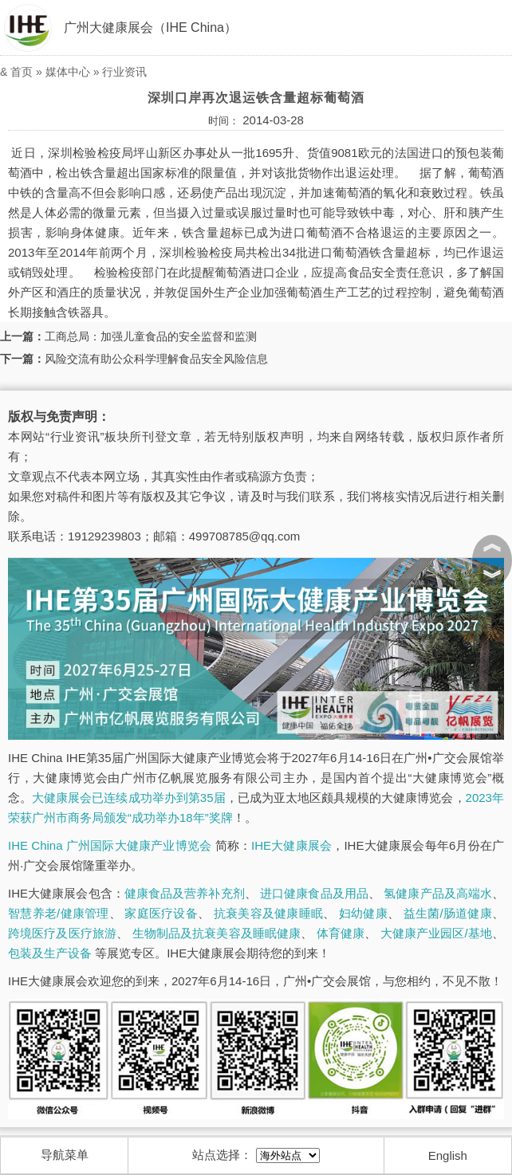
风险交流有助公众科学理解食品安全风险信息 (156, 358)
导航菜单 (65, 1154)
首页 (21, 71)
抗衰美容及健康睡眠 (268, 913)
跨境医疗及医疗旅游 (62, 933)
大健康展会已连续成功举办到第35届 (128, 797)
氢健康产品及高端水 (438, 893)
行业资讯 (124, 71)
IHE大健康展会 (291, 845)
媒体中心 (67, 71)
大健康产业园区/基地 (436, 933)
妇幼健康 (363, 913)
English (447, 1155)
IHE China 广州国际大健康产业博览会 (109, 845)
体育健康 (341, 933)
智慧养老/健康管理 (58, 913)
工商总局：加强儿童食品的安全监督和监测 (151, 336)
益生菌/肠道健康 (448, 913)
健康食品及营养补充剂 (184, 893)
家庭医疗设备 (161, 913)
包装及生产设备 (50, 953)
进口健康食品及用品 (314, 893)
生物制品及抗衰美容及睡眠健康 (216, 933)
